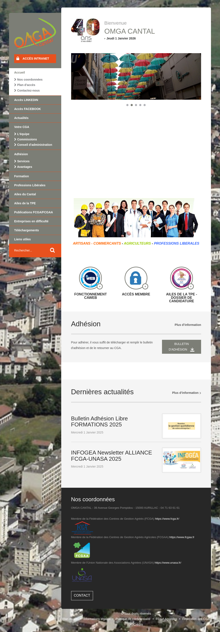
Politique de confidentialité (133, 619)
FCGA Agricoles (166, 619)
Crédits (138, 624)
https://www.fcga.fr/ (167, 518)
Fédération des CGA (196, 619)
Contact (82, 595)
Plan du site (70, 619)
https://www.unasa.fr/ (168, 562)
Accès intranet (32, 58)
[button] (127, 105)
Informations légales (96, 619)
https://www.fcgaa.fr (181, 537)
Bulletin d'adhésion (181, 346)
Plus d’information (188, 325)
